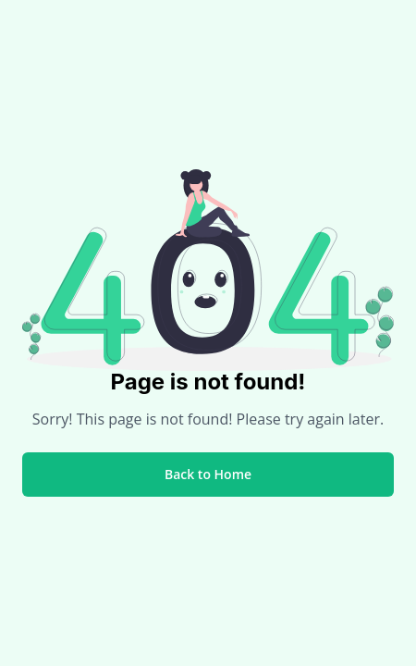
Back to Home (208, 474)
